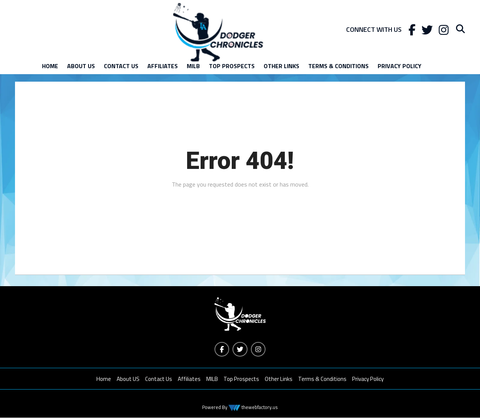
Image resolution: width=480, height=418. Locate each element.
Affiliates (162, 65)
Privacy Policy (400, 65)
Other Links (281, 65)
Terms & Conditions (338, 65)
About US (81, 65)
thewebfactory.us (259, 407)
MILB (193, 65)
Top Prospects (232, 65)
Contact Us (121, 65)
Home (50, 65)
